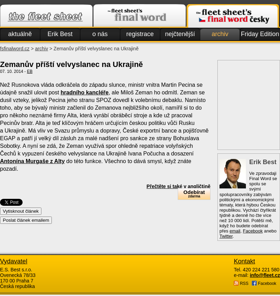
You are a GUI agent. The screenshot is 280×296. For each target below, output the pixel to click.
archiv (219, 34)
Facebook (253, 231)
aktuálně (20, 34)
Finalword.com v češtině (232, 16)
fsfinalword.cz (15, 48)
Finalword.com (139, 16)
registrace (140, 34)
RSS (241, 283)
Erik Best (59, 34)
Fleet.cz (46, 16)
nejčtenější (180, 34)
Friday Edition (260, 34)
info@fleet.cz (265, 275)
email (235, 231)
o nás (99, 34)
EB (29, 71)
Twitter (226, 236)
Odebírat (194, 193)
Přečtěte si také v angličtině (178, 186)
